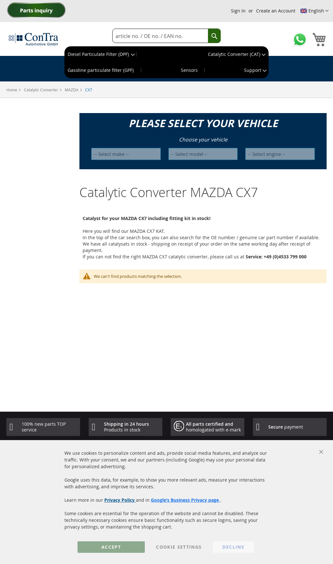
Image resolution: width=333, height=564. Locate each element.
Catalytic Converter (41, 89)
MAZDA (72, 89)
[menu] (166, 62)
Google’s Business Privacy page (185, 500)
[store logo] (33, 39)
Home (12, 89)
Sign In (238, 11)
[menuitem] (100, 54)
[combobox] (166, 36)
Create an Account (275, 11)
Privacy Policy (120, 500)
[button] (314, 10)
